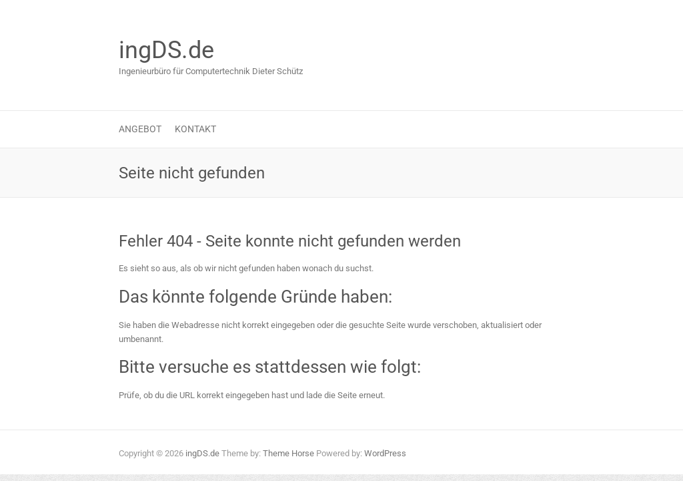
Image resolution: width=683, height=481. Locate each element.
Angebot (140, 129)
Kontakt (195, 129)
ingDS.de (166, 50)
